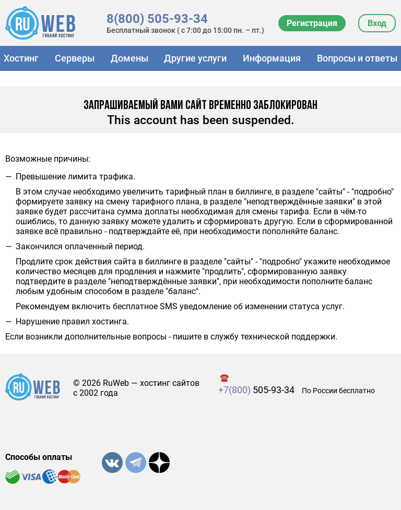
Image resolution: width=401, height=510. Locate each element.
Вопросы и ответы (357, 58)
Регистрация (312, 23)
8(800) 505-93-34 (157, 18)
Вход (377, 23)
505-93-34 (256, 389)
